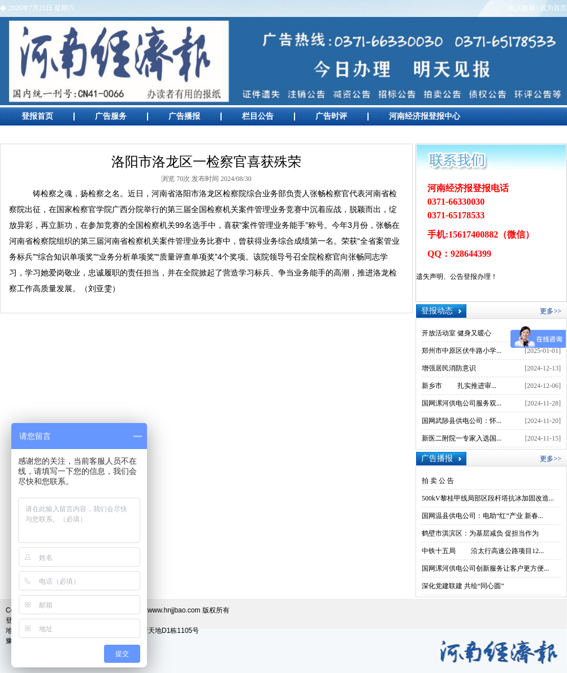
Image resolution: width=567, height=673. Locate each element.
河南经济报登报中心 (424, 116)
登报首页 (37, 116)
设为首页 (553, 8)
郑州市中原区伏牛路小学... (461, 351)
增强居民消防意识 (449, 368)
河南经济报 (283, 61)
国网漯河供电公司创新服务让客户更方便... (485, 568)
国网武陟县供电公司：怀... (461, 421)
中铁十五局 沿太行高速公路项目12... (483, 551)
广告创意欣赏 (45, 134)
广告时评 (331, 116)
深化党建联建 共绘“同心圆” (463, 586)
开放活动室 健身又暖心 (456, 333)
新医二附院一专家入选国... (461, 438)
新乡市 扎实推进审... (459, 386)
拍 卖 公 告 (438, 481)
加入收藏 (521, 8)
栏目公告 (258, 116)
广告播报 (184, 116)
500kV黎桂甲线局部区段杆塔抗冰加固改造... (488, 498)
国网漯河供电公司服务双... (461, 403)
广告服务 (111, 116)
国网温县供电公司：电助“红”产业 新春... (482, 516)
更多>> (550, 311)
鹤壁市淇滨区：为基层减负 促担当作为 (480, 533)
